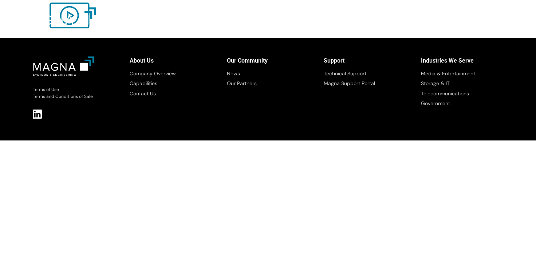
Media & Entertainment (448, 73)
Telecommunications (445, 93)
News (233, 73)
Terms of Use (46, 89)
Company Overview (153, 73)
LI (37, 114)
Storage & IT (435, 83)
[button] (511, 21)
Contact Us (143, 93)
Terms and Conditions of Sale (63, 96)
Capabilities (143, 83)
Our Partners (242, 83)
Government (435, 103)
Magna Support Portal (349, 83)
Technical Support (345, 73)
